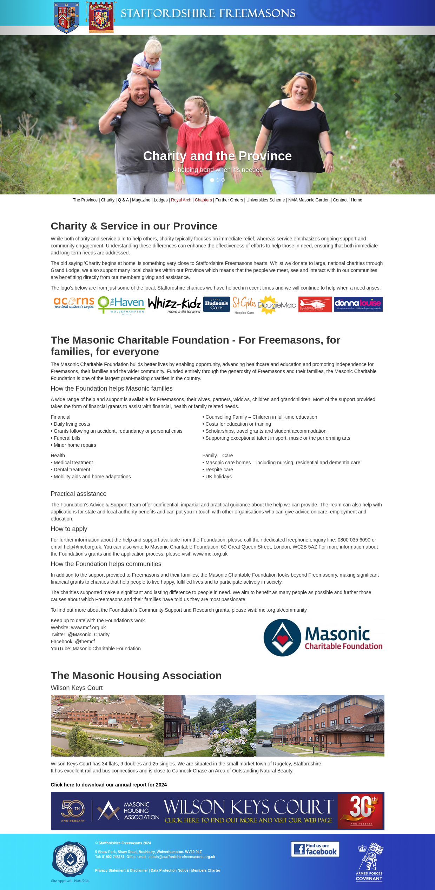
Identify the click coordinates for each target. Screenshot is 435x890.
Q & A (123, 200)
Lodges (160, 200)
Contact (340, 200)
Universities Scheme (265, 200)
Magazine (141, 200)
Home (356, 200)
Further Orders (229, 200)
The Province (85, 200)
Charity (107, 200)
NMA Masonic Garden (308, 200)
